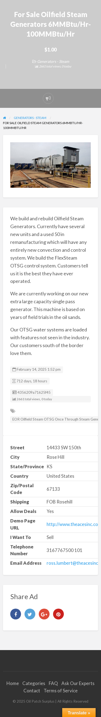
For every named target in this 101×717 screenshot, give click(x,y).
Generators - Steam (53, 61)
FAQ (53, 683)
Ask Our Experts (78, 683)
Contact (31, 690)
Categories (33, 683)
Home (12, 683)
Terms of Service (61, 690)
